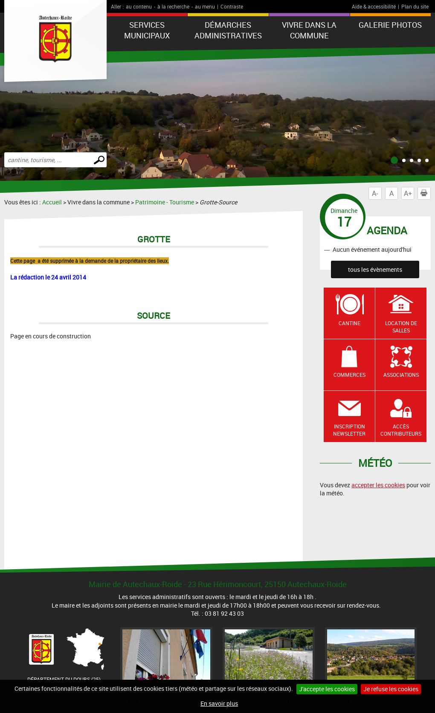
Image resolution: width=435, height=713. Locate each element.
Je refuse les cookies (390, 689)
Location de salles (401, 327)
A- (375, 193)
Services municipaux (147, 30)
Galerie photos (390, 25)
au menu (205, 6)
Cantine (349, 323)
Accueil (52, 202)
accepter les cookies (378, 485)
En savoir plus (219, 703)
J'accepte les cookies (327, 689)
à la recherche (173, 6)
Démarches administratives (228, 30)
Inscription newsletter (349, 430)
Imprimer (425, 193)
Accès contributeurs (400, 430)
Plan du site (415, 6)
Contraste (231, 6)
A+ (408, 193)
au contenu (139, 6)
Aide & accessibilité (374, 6)
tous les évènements (375, 269)
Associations (401, 374)
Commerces (349, 374)
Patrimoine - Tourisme (164, 202)
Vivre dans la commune (309, 30)
